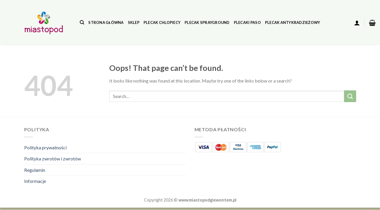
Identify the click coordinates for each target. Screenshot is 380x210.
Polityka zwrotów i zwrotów (52, 158)
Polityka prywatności (45, 147)
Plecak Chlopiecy (162, 22)
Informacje (35, 181)
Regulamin (34, 170)
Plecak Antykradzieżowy (292, 22)
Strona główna (105, 22)
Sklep (133, 22)
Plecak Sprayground (207, 22)
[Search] (82, 22)
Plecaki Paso (247, 22)
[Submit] (350, 96)
